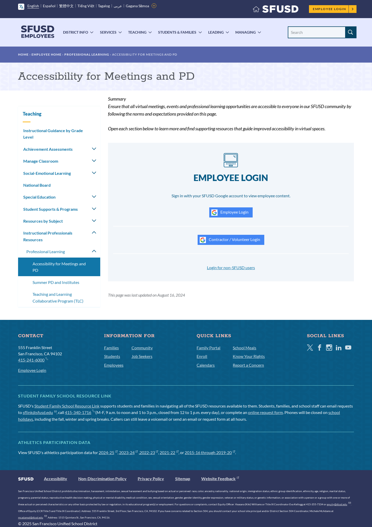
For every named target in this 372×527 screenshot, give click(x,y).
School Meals (244, 422)
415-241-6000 (33, 434)
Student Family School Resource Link (66, 480)
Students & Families (177, 32)
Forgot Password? (208, 337)
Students (112, 430)
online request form (265, 486)
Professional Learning (86, 54)
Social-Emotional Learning (47, 173)
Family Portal (208, 422)
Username (204, 283)
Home (23, 54)
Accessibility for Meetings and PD (59, 267)
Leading (216, 32)
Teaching (137, 32)
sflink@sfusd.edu (40, 486)
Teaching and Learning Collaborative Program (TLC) (58, 297)
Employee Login (333, 9)
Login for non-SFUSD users (231, 267)
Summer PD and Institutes (56, 282)
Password (203, 314)
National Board (37, 185)
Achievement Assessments (48, 149)
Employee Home (46, 54)
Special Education (39, 196)
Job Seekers (141, 430)
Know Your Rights (249, 430)
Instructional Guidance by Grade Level (53, 134)
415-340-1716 (80, 486)
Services (108, 32)
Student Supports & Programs (50, 209)
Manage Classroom (40, 161)
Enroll (202, 430)
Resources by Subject (43, 221)
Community (142, 422)
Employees (113, 439)
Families (111, 422)
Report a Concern (248, 439)
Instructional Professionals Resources (47, 236)
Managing (245, 32)
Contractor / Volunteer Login (230, 240)
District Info (75, 32)
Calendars (206, 439)
